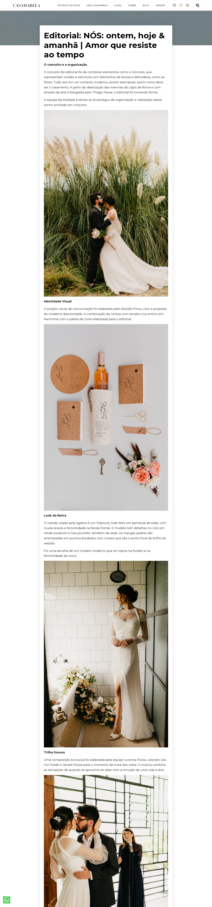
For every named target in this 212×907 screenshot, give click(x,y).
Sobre (132, 5)
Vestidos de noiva (68, 5)
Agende (160, 5)
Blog (146, 5)
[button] (197, 5)
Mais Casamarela (97, 5)
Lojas (117, 5)
